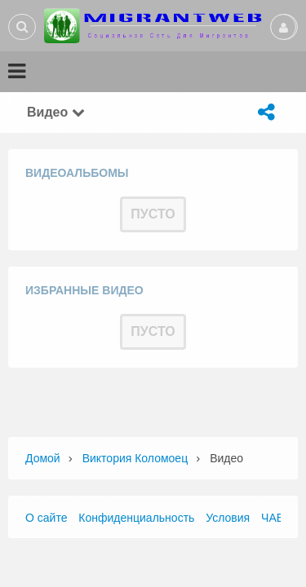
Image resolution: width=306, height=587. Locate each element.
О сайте (46, 517)
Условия (228, 517)
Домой (42, 458)
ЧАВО (276, 517)
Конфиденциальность (136, 517)
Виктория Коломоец (135, 458)
